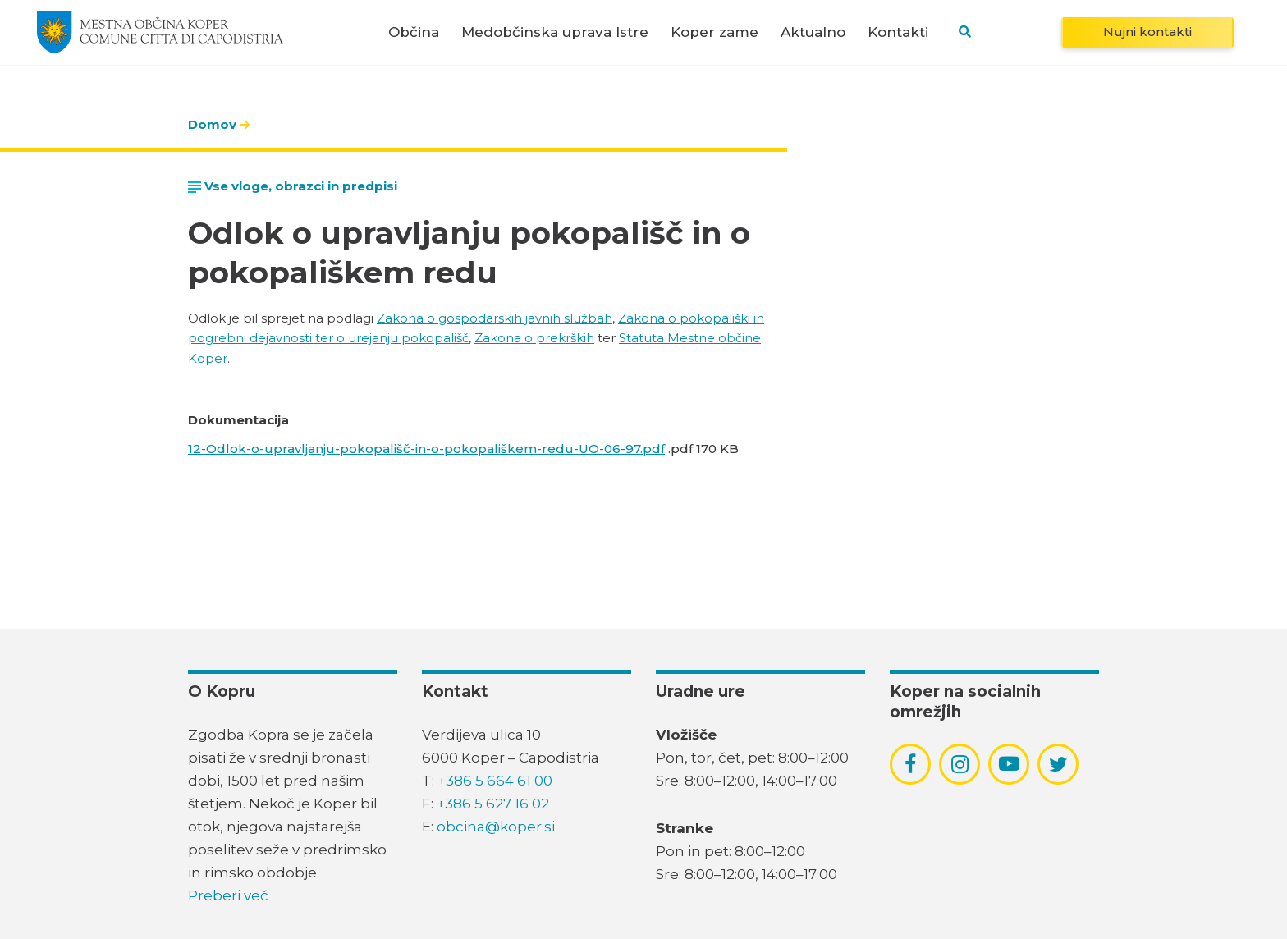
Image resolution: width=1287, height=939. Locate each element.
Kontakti (898, 32)
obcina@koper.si (496, 826)
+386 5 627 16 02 (493, 803)
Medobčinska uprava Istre (554, 32)
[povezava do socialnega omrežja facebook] (910, 764)
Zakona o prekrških (534, 338)
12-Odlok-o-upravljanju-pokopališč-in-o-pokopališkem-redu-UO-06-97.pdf (426, 448)
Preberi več (228, 895)
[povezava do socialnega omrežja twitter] (1058, 764)
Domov (212, 124)
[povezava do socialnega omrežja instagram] (960, 764)
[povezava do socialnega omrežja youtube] (1009, 764)
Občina (413, 32)
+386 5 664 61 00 (494, 780)
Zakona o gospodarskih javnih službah (494, 318)
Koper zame (714, 32)
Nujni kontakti (1147, 31)
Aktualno (813, 32)
